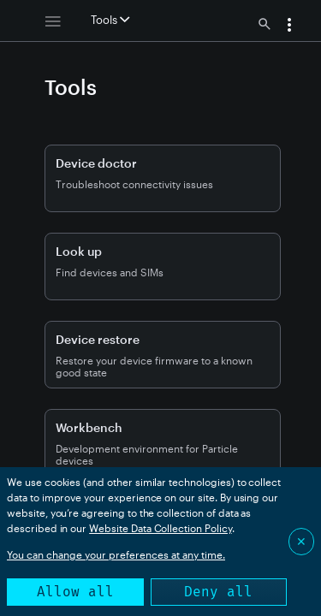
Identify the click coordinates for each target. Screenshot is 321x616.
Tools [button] (110, 20)
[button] (289, 26)
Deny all (218, 591)
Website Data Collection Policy (160, 528)
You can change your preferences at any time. (116, 554)
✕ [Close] (301, 541)
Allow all (75, 591)
